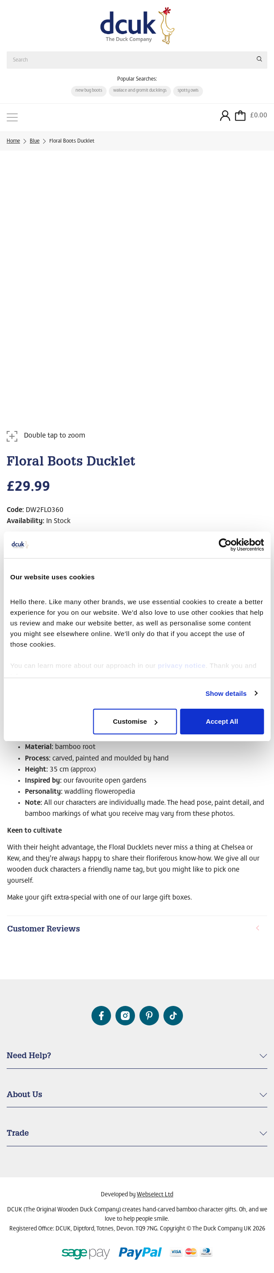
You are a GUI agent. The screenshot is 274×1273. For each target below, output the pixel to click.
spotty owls (188, 91)
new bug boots (88, 91)
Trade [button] (18, 1134)
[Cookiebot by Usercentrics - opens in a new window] (225, 544)
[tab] (137, 930)
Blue (35, 141)
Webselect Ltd (155, 1195)
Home (13, 141)
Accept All (222, 721)
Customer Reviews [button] (133, 929)
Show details (226, 693)
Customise (135, 721)
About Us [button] (24, 1095)
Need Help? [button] (29, 1056)
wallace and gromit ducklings (140, 91)
